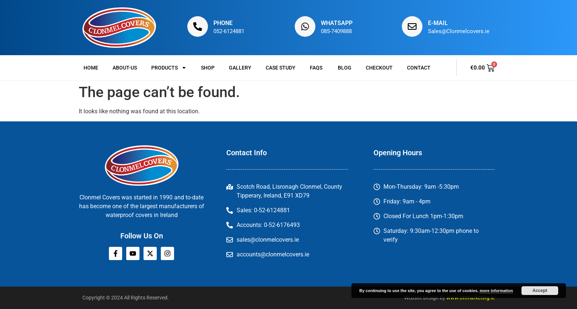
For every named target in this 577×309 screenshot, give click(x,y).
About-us (125, 68)
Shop (208, 68)
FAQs (316, 68)
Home (91, 68)
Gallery (240, 68)
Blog (344, 68)
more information (496, 290)
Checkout (379, 68)
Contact (419, 68)
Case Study (280, 68)
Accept (539, 290)
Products (169, 67)
